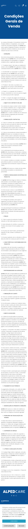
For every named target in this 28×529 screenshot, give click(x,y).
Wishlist (19, 6)
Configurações (9, 526)
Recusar (21, 526)
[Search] (16, 6)
